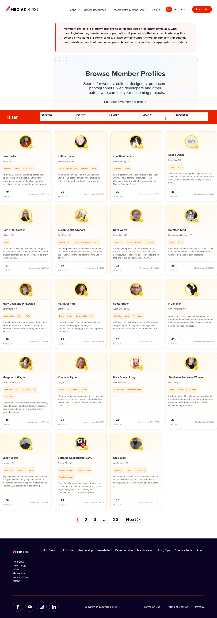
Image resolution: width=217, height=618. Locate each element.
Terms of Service (177, 606)
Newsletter (103, 550)
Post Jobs (202, 9)
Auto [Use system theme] (183, 9)
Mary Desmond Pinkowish (19, 303)
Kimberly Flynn (67, 377)
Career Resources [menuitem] (95, 9)
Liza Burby (9, 156)
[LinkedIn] (54, 607)
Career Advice (124, 550)
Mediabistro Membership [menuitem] (129, 9)
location (147, 115)
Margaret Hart (66, 303)
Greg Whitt (120, 458)
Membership (85, 550)
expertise (47, 115)
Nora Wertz (120, 230)
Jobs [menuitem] (73, 9)
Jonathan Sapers (123, 156)
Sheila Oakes (176, 155)
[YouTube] (29, 607)
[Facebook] (17, 607)
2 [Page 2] (86, 519)
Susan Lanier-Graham (71, 230)
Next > (133, 519)
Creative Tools (183, 550)
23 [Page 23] (116, 519)
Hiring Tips (163, 550)
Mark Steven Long (124, 377)
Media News (144, 550)
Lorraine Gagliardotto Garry (75, 458)
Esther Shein (66, 156)
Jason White (10, 458)
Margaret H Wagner (15, 377)
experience (182, 115)
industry (114, 115)
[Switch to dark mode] (176, 9)
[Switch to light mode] (169, 9)
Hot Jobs (67, 550)
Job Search (50, 550)
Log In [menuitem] (156, 9)
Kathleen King (177, 230)
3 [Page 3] (95, 519)
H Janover (174, 303)
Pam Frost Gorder (14, 230)
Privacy (199, 606)
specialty (81, 115)
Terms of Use (152, 606)
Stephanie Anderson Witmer (185, 377)
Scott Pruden (121, 303)
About (200, 550)
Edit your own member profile (125, 101)
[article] (25, 166)
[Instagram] (42, 607)
